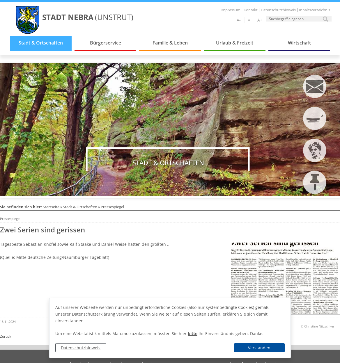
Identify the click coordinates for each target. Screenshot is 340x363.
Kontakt (251, 10)
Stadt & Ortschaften (41, 43)
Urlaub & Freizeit (234, 43)
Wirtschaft (299, 43)
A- (239, 20)
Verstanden (259, 347)
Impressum (230, 10)
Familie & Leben (170, 43)
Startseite (51, 206)
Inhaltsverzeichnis (314, 10)
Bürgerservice (105, 43)
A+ (259, 20)
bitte (192, 333)
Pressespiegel (112, 206)
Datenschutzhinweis (80, 347)
